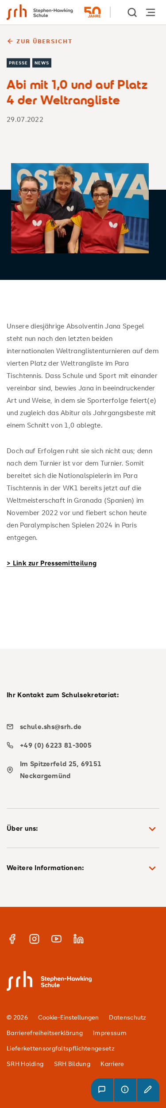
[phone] (80, 745)
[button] (102, 1089)
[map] (80, 770)
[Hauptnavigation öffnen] (150, 12)
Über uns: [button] (83, 829)
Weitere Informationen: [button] (83, 868)
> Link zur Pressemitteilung (52, 562)
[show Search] (133, 12)
